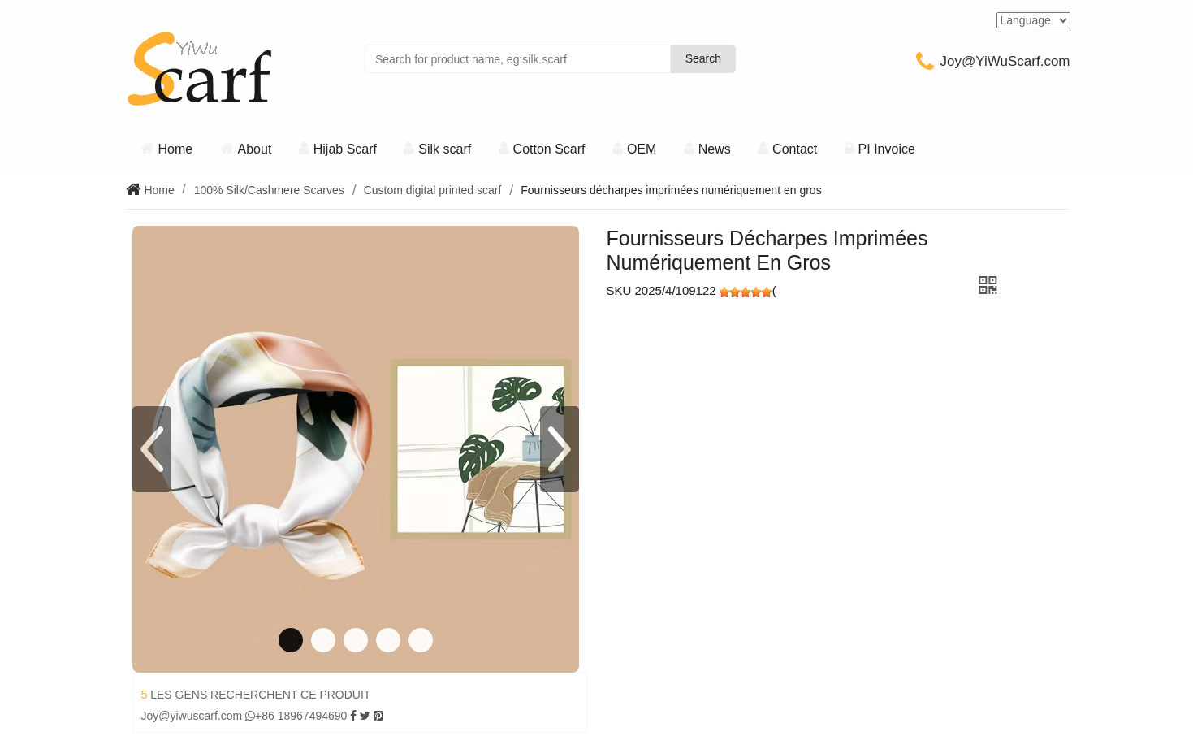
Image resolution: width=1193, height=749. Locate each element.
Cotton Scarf (549, 149)
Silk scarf (444, 149)
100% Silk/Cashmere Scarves (269, 190)
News (714, 149)
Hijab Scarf (345, 149)
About (255, 149)
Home (175, 149)
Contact (794, 149)
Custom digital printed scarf (433, 190)
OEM (641, 149)
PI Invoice (886, 149)
